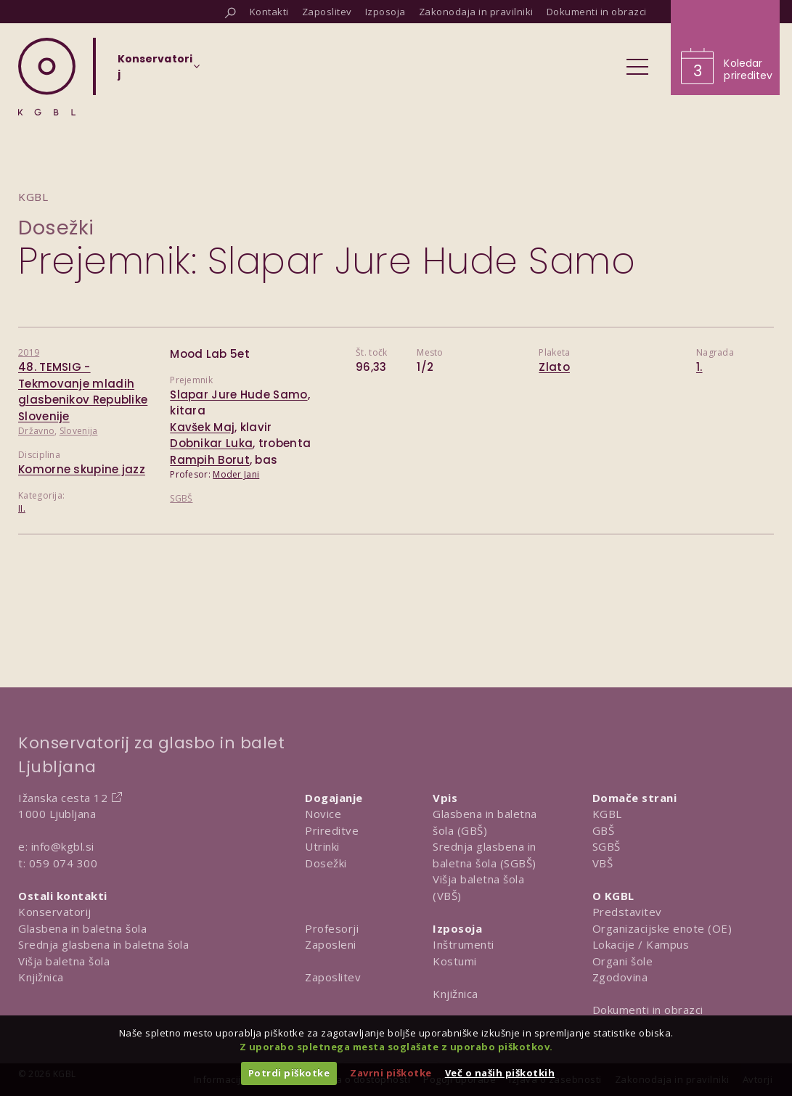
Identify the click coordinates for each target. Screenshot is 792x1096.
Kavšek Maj (202, 427)
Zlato (554, 367)
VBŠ (602, 863)
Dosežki (56, 227)
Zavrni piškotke (391, 1072)
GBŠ (603, 830)
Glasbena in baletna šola (82, 928)
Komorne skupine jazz (81, 469)
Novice (323, 813)
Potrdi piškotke (289, 1072)
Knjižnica (41, 977)
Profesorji (332, 928)
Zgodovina (620, 977)
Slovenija (79, 431)
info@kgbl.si (62, 846)
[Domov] (46, 76)
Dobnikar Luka (211, 443)
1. (699, 367)
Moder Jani (236, 474)
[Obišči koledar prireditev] (725, 47)
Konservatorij (54, 911)
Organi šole (622, 961)
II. (21, 508)
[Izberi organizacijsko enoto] (155, 71)
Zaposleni (330, 944)
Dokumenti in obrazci (647, 1009)
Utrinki (322, 846)
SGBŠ (181, 498)
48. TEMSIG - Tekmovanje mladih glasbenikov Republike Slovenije (82, 391)
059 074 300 (63, 863)
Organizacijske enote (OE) (662, 928)
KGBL (607, 813)
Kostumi (455, 961)
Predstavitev (627, 911)
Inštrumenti (463, 944)
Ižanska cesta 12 (62, 797)
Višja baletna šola (64, 961)
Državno (36, 431)
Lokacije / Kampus (641, 944)
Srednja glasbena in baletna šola (103, 944)
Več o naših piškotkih (500, 1072)
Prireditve (332, 830)
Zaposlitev (333, 977)
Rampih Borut (210, 459)
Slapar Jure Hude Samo (238, 394)
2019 (28, 352)
